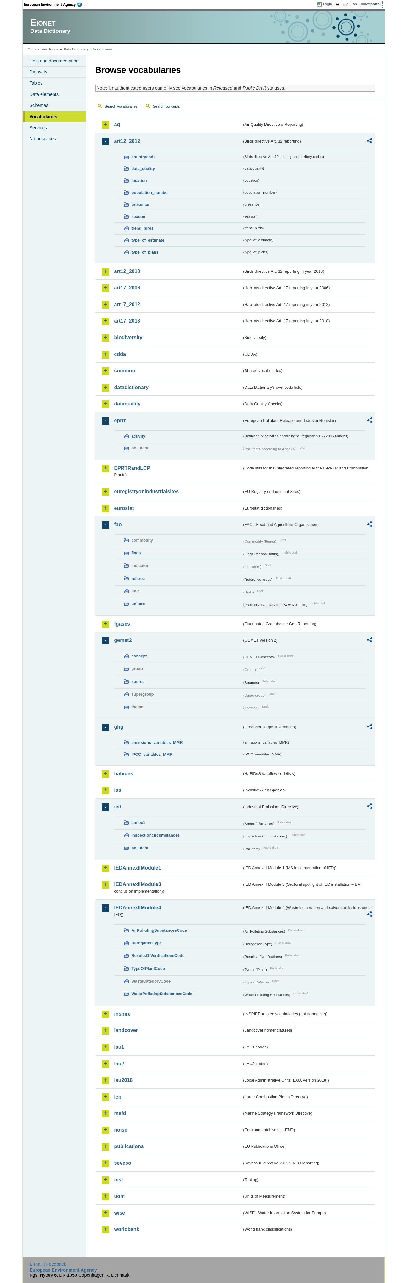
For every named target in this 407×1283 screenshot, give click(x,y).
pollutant (140, 847)
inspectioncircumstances (156, 835)
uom (119, 1196)
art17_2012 (127, 304)
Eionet (54, 49)
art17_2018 (127, 321)
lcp (118, 1096)
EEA (55, 4)
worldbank (126, 1229)
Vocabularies (44, 116)
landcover (126, 1030)
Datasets (39, 71)
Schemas (39, 105)
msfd (120, 1113)
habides (123, 773)
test (118, 1179)
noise (120, 1130)
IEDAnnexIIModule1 (137, 868)
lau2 (119, 1063)
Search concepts (166, 106)
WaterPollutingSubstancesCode (162, 993)
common (124, 370)
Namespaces (43, 138)
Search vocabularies (121, 106)
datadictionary (131, 387)
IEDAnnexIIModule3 (137, 884)
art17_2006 (127, 287)
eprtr (120, 420)
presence (140, 204)
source (138, 681)
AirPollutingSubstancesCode (159, 930)
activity (138, 436)
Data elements (44, 94)
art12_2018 (127, 271)
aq (117, 124)
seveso (122, 1163)
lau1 (119, 1047)
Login (327, 4)
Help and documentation (54, 60)
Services (38, 127)
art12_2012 (127, 141)
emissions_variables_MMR (157, 742)
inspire (122, 1014)
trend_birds (143, 228)
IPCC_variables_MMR (152, 754)
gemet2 (123, 640)
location (139, 180)
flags (136, 553)
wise (119, 1213)
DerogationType (147, 943)
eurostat (124, 508)
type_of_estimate (148, 240)
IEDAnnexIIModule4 (137, 907)
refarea (138, 578)
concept (139, 656)
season (138, 216)
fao (118, 524)
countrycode (144, 157)
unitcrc (138, 603)
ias (117, 790)
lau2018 (123, 1080)
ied (118, 806)
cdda (120, 354)
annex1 (138, 822)
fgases (122, 624)
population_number (150, 192)
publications (129, 1146)
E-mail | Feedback (48, 1264)
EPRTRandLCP (132, 468)
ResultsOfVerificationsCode (158, 955)
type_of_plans (145, 252)
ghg (118, 727)
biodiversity (128, 337)
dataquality (127, 403)
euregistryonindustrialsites (146, 491)
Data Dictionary (76, 49)
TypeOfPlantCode (148, 968)
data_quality (143, 168)
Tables (36, 82)
